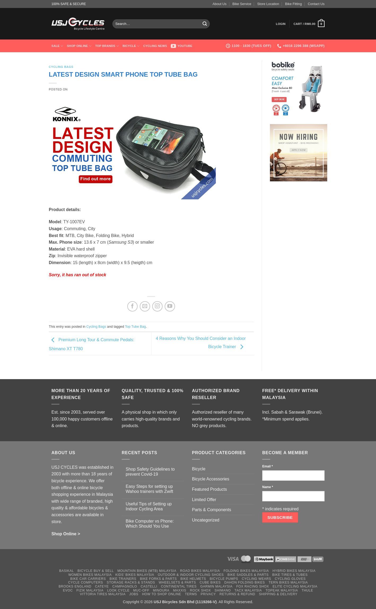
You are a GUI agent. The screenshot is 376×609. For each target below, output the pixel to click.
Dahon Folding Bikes (244, 582)
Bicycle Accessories (210, 479)
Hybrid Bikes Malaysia (294, 571)
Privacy (208, 594)
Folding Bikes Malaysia (246, 571)
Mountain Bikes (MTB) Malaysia (147, 571)
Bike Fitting (293, 4)
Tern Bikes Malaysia (288, 582)
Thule (307, 590)
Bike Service (242, 4)
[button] (281, 24)
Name (267, 487)
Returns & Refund (237, 594)
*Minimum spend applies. (286, 419)
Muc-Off (141, 590)
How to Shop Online (161, 594)
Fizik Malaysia (89, 590)
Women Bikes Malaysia (90, 575)
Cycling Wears (256, 579)
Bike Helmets (193, 579)
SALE (57, 46)
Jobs (133, 594)
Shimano (223, 590)
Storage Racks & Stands (131, 582)
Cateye (102, 586)
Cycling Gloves (290, 579)
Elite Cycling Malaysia (295, 586)
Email (267, 466)
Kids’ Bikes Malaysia (134, 575)
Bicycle (131, 46)
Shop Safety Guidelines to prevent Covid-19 (150, 471)
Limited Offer (204, 499)
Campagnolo (124, 586)
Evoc (68, 590)
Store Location (268, 4)
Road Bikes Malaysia (200, 571)
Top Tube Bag (135, 326)
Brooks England (75, 586)
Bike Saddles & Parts (248, 575)
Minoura (161, 590)
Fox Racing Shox (252, 586)
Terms (191, 594)
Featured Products (209, 489)
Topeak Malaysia (281, 590)
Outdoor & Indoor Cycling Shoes (191, 575)
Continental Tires (179, 586)
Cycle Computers (85, 582)
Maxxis (179, 590)
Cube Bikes (210, 582)
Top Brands (107, 46)
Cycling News (155, 45)
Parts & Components (211, 509)
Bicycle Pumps (224, 579)
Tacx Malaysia (248, 590)
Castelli (149, 586)
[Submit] (204, 23)
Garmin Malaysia (216, 586)
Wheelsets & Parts (177, 582)
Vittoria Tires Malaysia (103, 594)
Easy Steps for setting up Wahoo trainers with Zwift (149, 489)
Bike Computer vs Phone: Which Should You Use (150, 523)
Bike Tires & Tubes (290, 575)
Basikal (66, 571)
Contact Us (316, 4)
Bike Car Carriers (88, 579)
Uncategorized (205, 520)
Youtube (182, 46)
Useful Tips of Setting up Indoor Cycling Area (149, 506)
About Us (220, 4)
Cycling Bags (61, 66)
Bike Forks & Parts (158, 579)
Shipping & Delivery (278, 594)
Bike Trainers (123, 579)
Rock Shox (200, 590)
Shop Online (79, 46)
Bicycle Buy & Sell (95, 571)
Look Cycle (118, 590)
